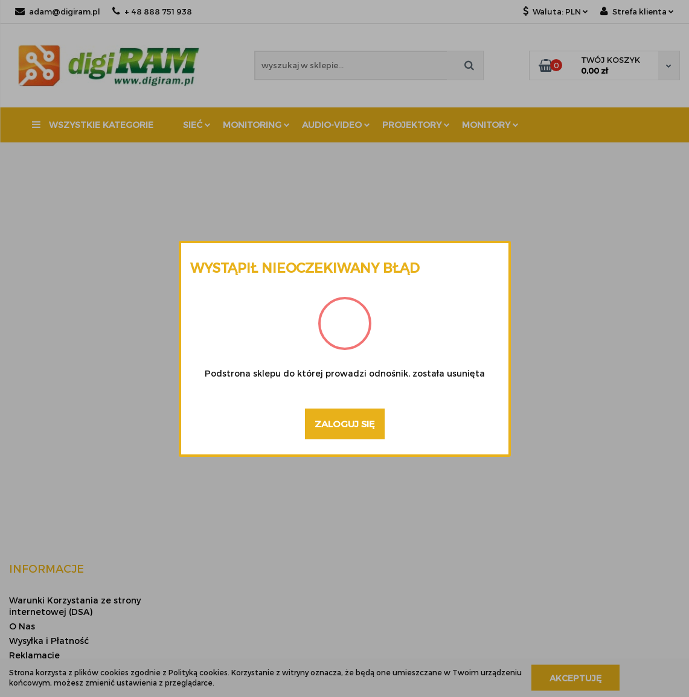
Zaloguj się (345, 423)
